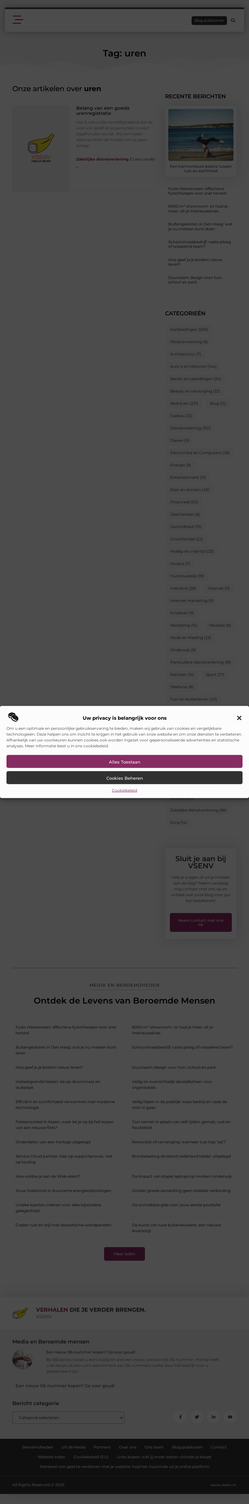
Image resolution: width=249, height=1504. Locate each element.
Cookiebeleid (124, 790)
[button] (239, 718)
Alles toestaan (124, 761)
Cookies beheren (124, 778)
